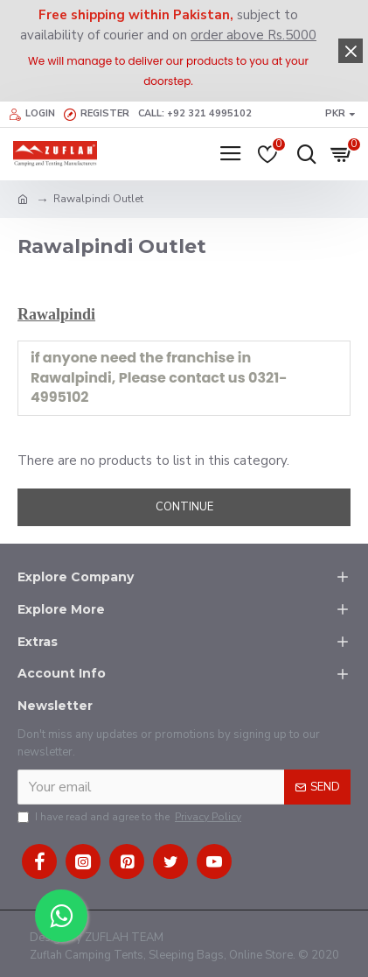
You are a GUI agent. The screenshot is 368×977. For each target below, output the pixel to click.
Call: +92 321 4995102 (195, 113)
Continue (184, 507)
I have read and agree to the (130, 817)
